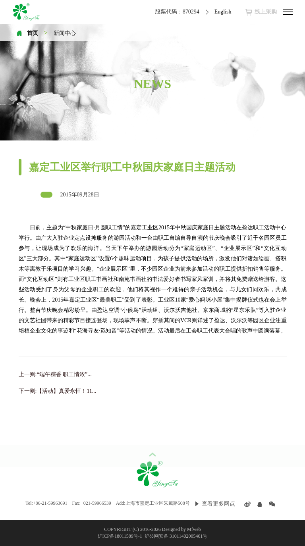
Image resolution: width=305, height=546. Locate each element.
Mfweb (194, 529)
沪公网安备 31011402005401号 (175, 536)
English (223, 12)
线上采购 (266, 12)
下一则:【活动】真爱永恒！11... (58, 391)
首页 (32, 33)
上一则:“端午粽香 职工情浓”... (55, 374)
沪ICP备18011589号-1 (120, 536)
